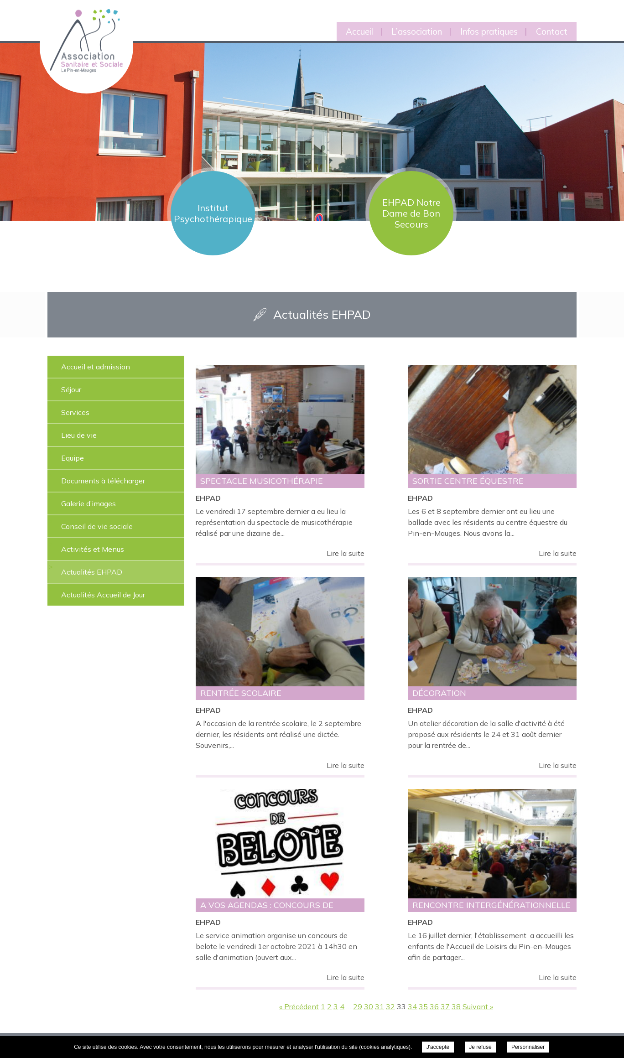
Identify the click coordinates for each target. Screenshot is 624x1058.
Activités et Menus (92, 549)
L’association (416, 31)
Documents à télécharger (103, 480)
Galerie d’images (88, 503)
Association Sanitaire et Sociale (80, 30)
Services (75, 412)
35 (423, 1006)
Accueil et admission (95, 366)
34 (412, 1006)
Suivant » (478, 1006)
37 (445, 1006)
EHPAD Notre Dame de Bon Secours (411, 213)
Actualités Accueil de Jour (103, 594)
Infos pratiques (489, 31)
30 (368, 1006)
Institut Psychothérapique (213, 213)
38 (456, 1006)
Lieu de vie (79, 435)
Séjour (71, 389)
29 (357, 1006)
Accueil (359, 31)
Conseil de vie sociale (97, 526)
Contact (551, 31)
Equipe (72, 457)
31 (379, 1006)
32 (390, 1006)
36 (434, 1006)
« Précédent (299, 1006)
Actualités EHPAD (91, 571)
